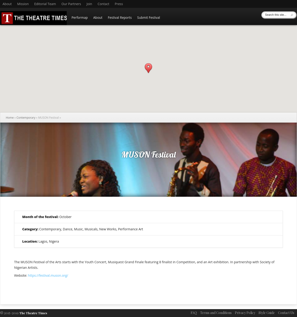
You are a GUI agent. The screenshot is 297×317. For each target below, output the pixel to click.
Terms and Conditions (216, 313)
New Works (107, 229)
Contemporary (25, 118)
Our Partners (71, 4)
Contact (103, 4)
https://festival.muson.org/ (48, 275)
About (7, 4)
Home (10, 118)
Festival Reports (120, 17)
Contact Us (286, 313)
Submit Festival (148, 17)
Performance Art (130, 229)
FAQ (194, 313)
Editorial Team (45, 4)
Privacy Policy (245, 313)
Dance (67, 229)
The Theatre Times (33, 313)
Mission (23, 4)
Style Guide (267, 313)
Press (119, 4)
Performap (80, 17)
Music (78, 229)
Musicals (91, 229)
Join (89, 4)
